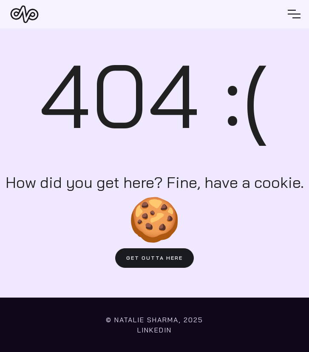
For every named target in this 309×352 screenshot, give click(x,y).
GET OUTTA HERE (154, 258)
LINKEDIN (154, 330)
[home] (24, 14)
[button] (294, 14)
